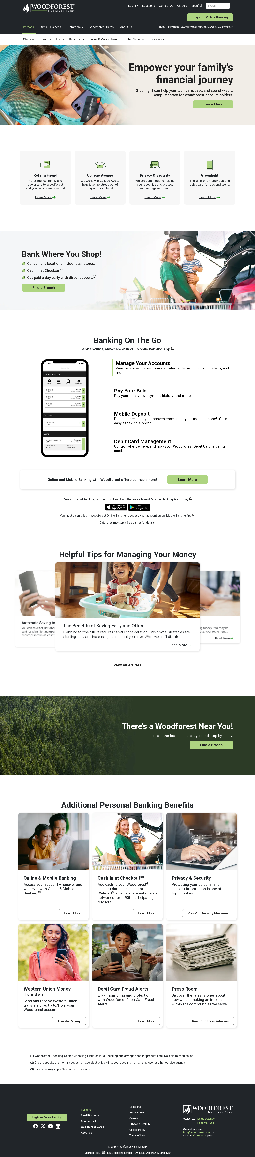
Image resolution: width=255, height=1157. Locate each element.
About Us (126, 27)
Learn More (213, 104)
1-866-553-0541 (206, 1122)
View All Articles (127, 665)
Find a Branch (43, 287)
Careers (182, 5)
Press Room (136, 1112)
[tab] (172, 367)
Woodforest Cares (102, 27)
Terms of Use (137, 1135)
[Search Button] (232, 5)
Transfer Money (69, 1021)
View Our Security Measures (208, 913)
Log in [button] (132, 5)
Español (196, 5)
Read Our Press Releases (210, 1021)
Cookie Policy (137, 1129)
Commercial (75, 27)
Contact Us (166, 5)
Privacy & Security (139, 1124)
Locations (148, 5)
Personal (29, 27)
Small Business (51, 27)
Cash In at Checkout (43, 270)
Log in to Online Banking (210, 17)
